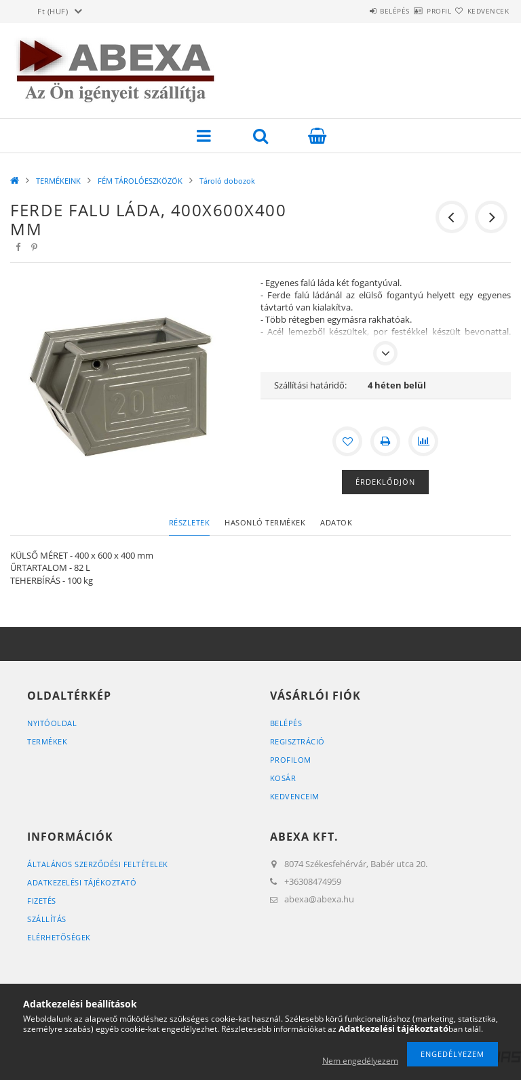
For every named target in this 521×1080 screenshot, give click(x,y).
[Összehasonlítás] (423, 441)
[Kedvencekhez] (347, 441)
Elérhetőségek (59, 937)
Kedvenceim (295, 796)
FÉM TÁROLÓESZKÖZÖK (140, 181)
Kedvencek (480, 11)
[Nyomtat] (385, 441)
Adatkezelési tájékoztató (81, 882)
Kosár (283, 778)
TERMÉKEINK (58, 181)
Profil (414, 11)
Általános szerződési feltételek (97, 864)
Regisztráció (297, 741)
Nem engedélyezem (360, 1060)
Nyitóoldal (52, 723)
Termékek (47, 741)
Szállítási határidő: (310, 385)
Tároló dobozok (227, 181)
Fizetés (41, 901)
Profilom (290, 760)
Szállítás (46, 919)
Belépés (354, 11)
